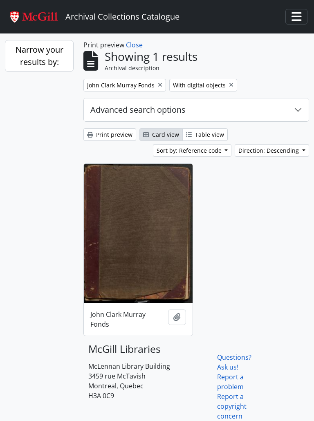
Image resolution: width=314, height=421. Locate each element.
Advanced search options (138, 109)
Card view (161, 134)
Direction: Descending (269, 150)
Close (134, 44)
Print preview (109, 134)
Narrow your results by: (39, 55)
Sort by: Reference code (190, 150)
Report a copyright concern (232, 406)
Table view (205, 134)
